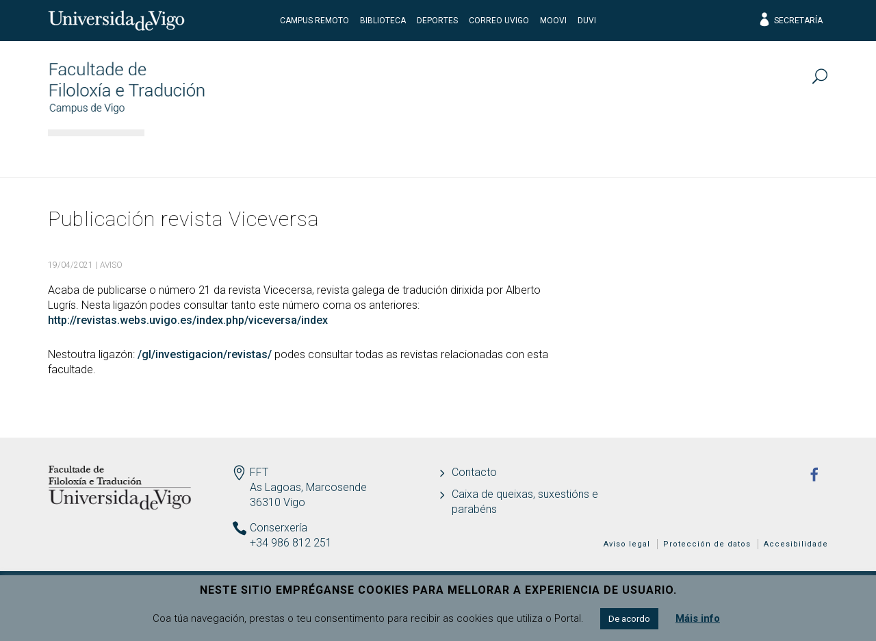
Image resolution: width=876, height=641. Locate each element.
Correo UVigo (499, 20)
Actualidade (772, 154)
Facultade (197, 154)
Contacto (474, 472)
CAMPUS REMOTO (314, 20)
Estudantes (494, 154)
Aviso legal (627, 544)
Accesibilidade (796, 544)
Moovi (553, 20)
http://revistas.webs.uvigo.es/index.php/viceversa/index (188, 320)
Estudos (294, 154)
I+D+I (584, 154)
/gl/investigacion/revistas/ (205, 354)
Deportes (437, 20)
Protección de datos (707, 544)
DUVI (587, 20)
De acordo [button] (629, 619)
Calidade (667, 154)
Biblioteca (383, 20)
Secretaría (790, 20)
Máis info (697, 618)
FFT (259, 472)
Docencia (389, 154)
